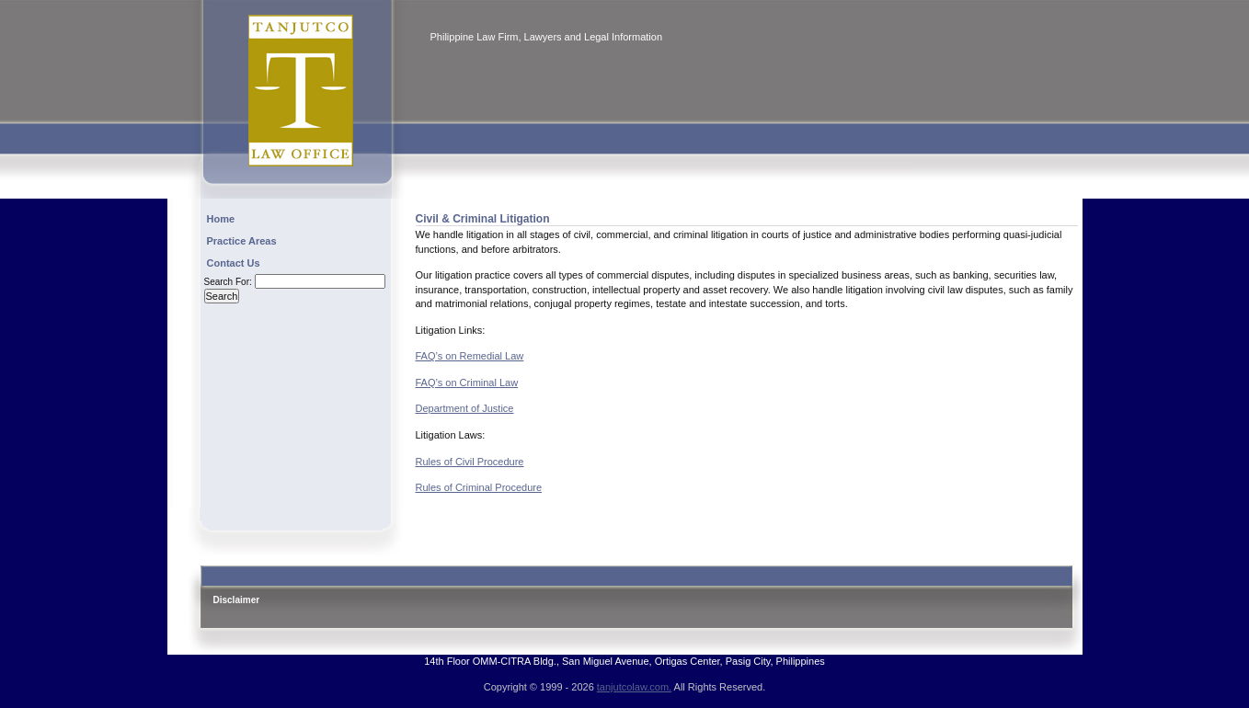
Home (221, 218)
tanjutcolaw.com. (634, 686)
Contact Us (233, 262)
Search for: (228, 282)
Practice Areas (242, 240)
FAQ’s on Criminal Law (467, 382)
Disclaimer (236, 600)
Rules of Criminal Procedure (479, 487)
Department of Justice (465, 408)
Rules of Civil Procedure (470, 461)
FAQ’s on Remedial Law (470, 355)
